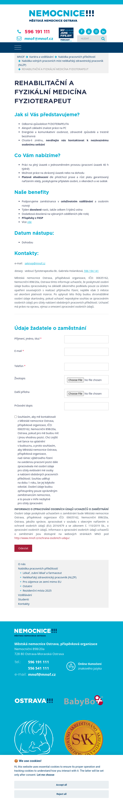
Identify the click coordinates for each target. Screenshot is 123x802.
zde (29, 222)
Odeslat (23, 548)
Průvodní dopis (23, 405)
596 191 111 (37, 31)
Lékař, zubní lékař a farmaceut (42, 573)
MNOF (21, 56)
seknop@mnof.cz (35, 263)
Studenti (23, 599)
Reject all (61, 794)
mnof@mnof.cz (39, 39)
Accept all (61, 784)
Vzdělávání (25, 595)
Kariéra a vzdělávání (41, 56)
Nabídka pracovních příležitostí (76, 56)
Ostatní (27, 586)
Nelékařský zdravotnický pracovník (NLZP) (49, 577)
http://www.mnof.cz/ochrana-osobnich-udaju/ (41, 538)
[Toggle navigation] (17, 47)
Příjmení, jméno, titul (28, 338)
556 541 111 (38, 668)
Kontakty (24, 604)
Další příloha (21, 392)
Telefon (19, 366)
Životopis (19, 378)
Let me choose (45, 774)
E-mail (19, 351)
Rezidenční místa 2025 (37, 590)
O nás (21, 564)
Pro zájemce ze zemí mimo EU (42, 581)
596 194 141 (91, 271)
